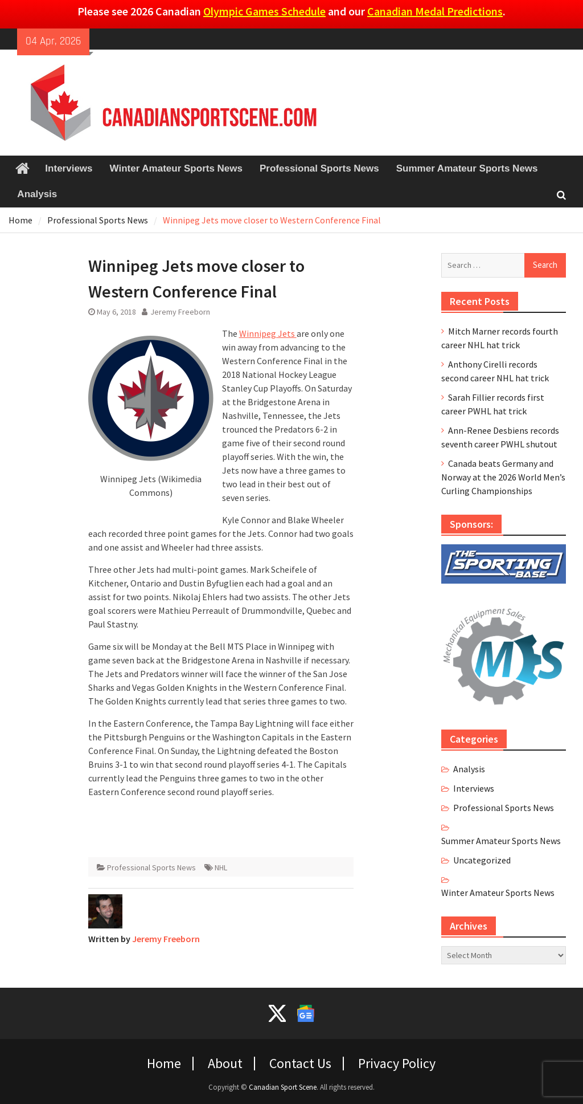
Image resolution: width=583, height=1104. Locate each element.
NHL (221, 867)
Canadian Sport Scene (283, 1087)
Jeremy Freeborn (180, 312)
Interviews (68, 168)
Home (164, 1063)
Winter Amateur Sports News (176, 168)
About (225, 1063)
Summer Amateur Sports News (467, 168)
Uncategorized (482, 860)
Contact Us (300, 1063)
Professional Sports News (319, 168)
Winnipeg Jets (268, 333)
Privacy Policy (397, 1063)
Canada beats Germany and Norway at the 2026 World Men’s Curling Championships (503, 477)
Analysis (37, 194)
